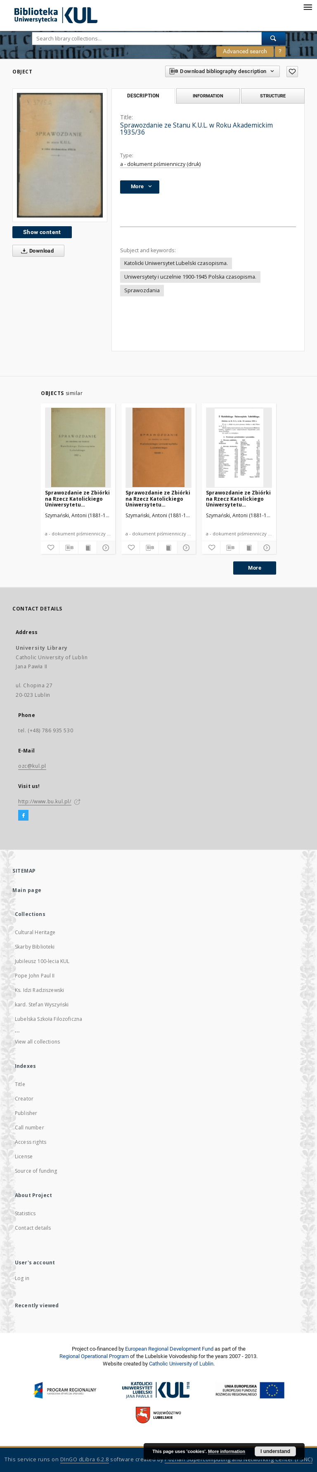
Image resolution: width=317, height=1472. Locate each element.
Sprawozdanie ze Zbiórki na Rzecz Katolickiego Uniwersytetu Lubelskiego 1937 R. (77, 498)
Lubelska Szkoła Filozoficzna (48, 1018)
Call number (29, 1127)
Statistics (25, 1213)
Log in (22, 1278)
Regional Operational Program (94, 1356)
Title (20, 1084)
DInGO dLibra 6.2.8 (84, 1459)
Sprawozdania (142, 290)
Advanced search (245, 51)
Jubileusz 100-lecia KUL (42, 961)
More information (226, 1451)
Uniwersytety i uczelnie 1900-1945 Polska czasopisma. (190, 276)
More (254, 568)
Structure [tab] (273, 96)
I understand (275, 1451)
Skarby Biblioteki (35, 946)
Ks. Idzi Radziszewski (39, 990)
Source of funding (36, 1170)
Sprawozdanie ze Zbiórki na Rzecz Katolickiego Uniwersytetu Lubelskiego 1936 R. (157, 498)
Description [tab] (143, 96)
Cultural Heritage (35, 932)
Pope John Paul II (35, 975)
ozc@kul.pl (32, 765)
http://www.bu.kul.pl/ (44, 801)
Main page (27, 890)
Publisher (26, 1113)
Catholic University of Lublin (181, 1364)
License (24, 1156)
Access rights (30, 1141)
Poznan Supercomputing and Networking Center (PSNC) (238, 1459)
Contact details (33, 1227)
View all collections (37, 1041)
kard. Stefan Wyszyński (42, 1004)
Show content (42, 232)
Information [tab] (208, 96)
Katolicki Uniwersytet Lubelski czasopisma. (176, 263)
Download (36, 251)
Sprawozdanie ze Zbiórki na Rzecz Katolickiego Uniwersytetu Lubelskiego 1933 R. (238, 498)
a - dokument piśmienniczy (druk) (160, 164)
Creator (24, 1098)
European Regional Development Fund (169, 1349)
